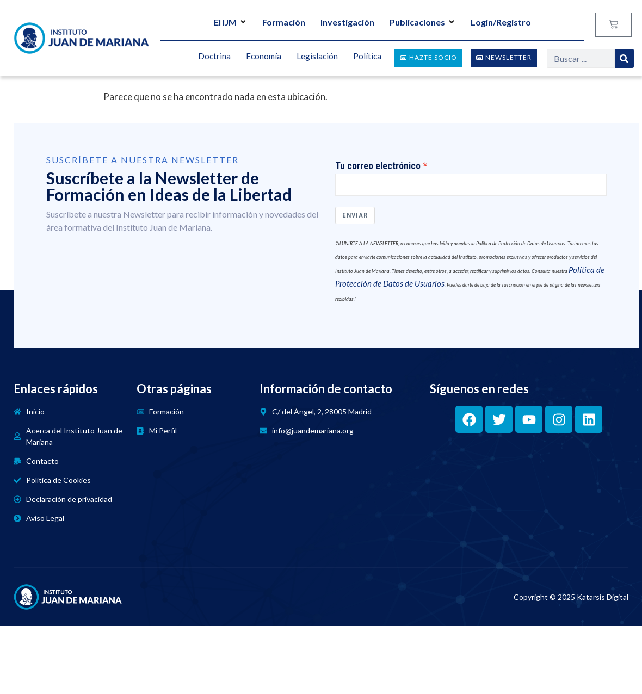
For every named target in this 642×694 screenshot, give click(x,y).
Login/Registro (501, 22)
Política (367, 56)
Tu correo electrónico (378, 166)
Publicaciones (422, 22)
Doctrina (214, 56)
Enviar (355, 216)
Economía (263, 56)
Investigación (347, 22)
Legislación (317, 56)
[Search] (624, 58)
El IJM (230, 22)
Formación (283, 22)
